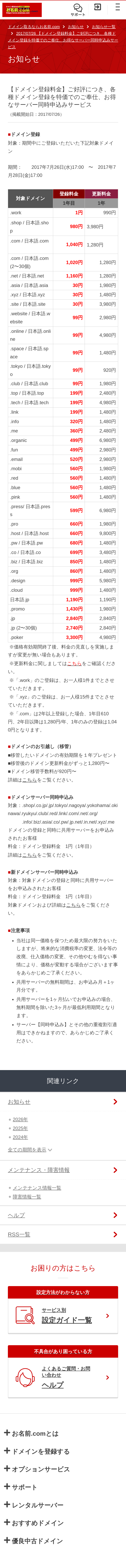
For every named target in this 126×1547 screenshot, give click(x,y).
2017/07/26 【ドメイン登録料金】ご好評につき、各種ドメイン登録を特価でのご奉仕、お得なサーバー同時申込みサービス (63, 40)
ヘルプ (16, 1215)
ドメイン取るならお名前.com (34, 27)
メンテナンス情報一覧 (37, 1187)
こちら (29, 779)
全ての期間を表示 (27, 1149)
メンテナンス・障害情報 (39, 1170)
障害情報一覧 (27, 1196)
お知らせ (76, 27)
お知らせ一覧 (104, 27)
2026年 (20, 1119)
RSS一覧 (19, 1234)
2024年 (20, 1137)
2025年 (20, 1128)
